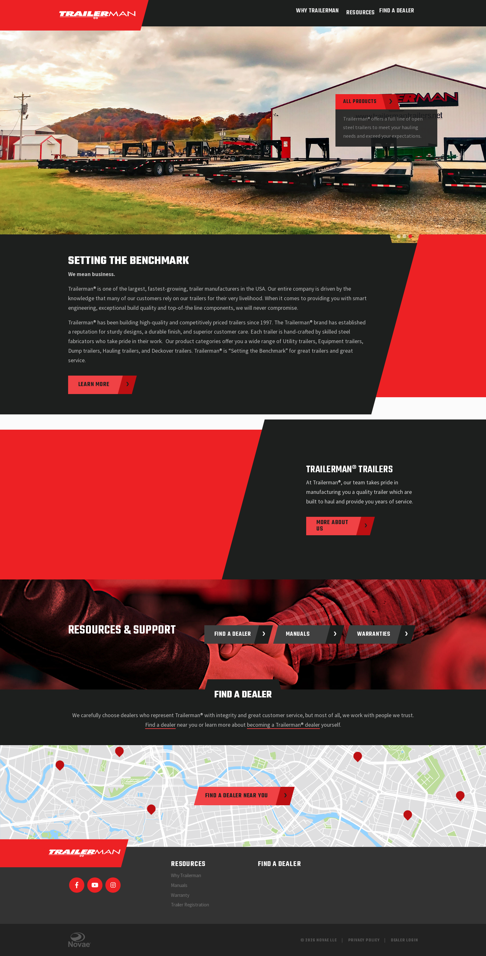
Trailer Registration (190, 905)
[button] (399, 236)
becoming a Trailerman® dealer (283, 724)
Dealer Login (404, 940)
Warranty (180, 895)
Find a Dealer (396, 11)
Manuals (179, 885)
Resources (358, 11)
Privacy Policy (364, 940)
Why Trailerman (314, 11)
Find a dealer (160, 724)
